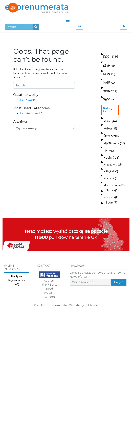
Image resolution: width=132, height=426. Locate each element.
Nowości (111, 197)
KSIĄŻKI (110, 171)
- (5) (110, 56)
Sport (111, 202)
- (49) (109, 65)
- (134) (110, 82)
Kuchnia (110, 178)
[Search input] (20, 27)
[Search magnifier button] (36, 27)
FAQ (16, 284)
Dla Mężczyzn (113, 135)
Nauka (112, 190)
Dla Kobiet (110, 127)
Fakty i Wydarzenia (114, 142)
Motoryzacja (114, 185)
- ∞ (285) (108, 99)
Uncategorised (30, 113)
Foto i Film (108, 150)
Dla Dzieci (110, 120)
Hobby (111, 157)
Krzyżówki (113, 164)
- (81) (109, 73)
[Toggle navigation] (66, 21)
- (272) (110, 90)
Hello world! (28, 100)
